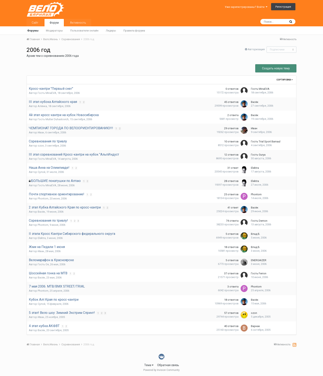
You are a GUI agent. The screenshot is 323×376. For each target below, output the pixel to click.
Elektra (255, 167)
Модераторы (54, 30)
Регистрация (283, 6)
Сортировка (284, 80)
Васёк (254, 102)
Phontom (43, 198)
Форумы (33, 30)
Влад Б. (255, 233)
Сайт (35, 22)
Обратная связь (168, 365)
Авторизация (256, 49)
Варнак (255, 326)
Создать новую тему (276, 68)
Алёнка (42, 106)
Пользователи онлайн (84, 30)
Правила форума (134, 30)
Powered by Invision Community (161, 370)
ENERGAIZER (258, 260)
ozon (41, 145)
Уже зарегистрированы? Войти (246, 6)
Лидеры (111, 30)
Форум (54, 22)
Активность (78, 22)
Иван (41, 132)
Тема (148, 365)
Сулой (41, 171)
